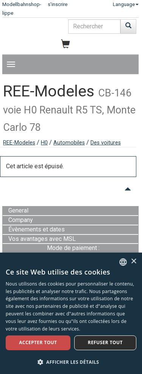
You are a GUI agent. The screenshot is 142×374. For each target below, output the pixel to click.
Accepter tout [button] (38, 342)
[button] (71, 361)
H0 (44, 143)
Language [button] (126, 4)
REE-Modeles (19, 143)
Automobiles (69, 143)
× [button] (133, 261)
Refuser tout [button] (105, 342)
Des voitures (106, 143)
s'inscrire (57, 4)
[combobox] (123, 262)
